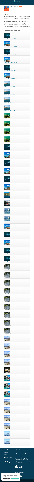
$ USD (21, 2)
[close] (18, 474)
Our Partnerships (17, 454)
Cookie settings (7, 478)
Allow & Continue (14, 478)
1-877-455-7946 (11, 2)
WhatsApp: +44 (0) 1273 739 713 (8, 457)
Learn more (4, 476)
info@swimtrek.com (16, 2)
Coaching (16, 453)
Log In (24, 2)
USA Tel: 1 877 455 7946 (7, 456)
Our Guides (24, 453)
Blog (23, 454)
